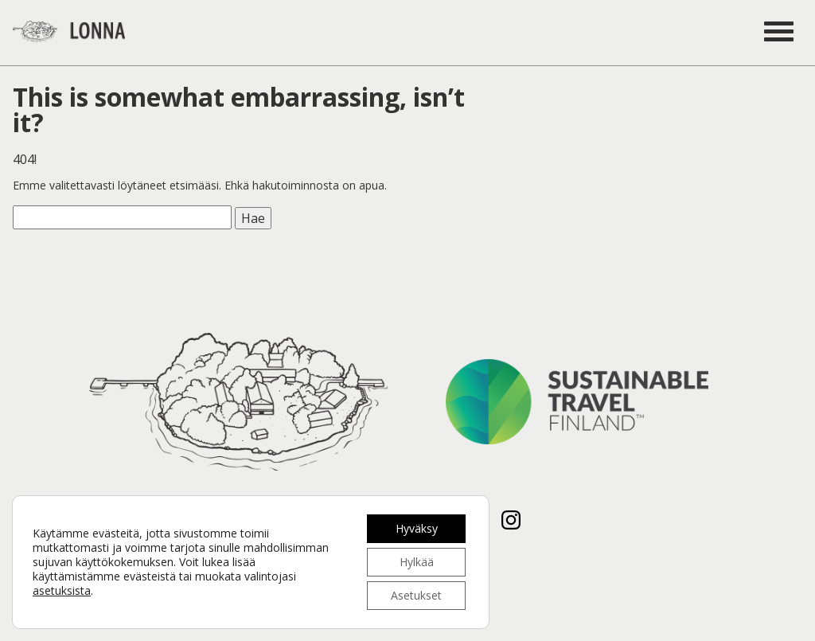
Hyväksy (417, 528)
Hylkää (417, 561)
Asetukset (416, 595)
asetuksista (62, 591)
